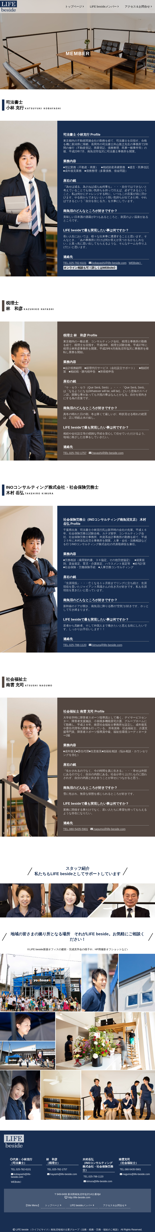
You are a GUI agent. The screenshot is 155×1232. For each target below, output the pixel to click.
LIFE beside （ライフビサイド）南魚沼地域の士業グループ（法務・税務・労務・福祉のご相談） (68, 1229)
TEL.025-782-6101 (75, 263)
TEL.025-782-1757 (75, 453)
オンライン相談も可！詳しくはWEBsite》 (90, 267)
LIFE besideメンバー (104, 6)
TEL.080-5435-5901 (75, 829)
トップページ (74, 6)
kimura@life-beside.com (105, 645)
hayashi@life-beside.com (106, 453)
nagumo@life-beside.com (108, 829)
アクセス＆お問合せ (138, 6)
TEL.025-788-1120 (75, 645)
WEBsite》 (135, 263)
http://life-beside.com (79, 1197)
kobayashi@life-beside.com (107, 263)
